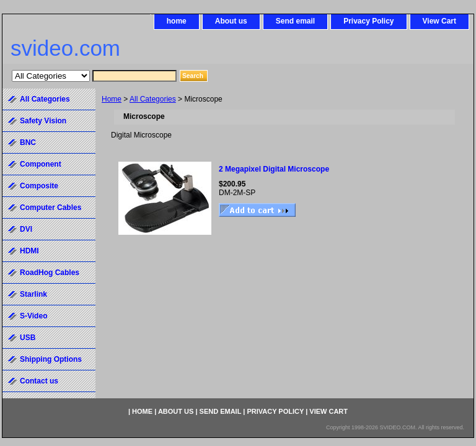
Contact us (39, 381)
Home (111, 99)
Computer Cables (50, 207)
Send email (295, 21)
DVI (26, 229)
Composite (39, 185)
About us (231, 21)
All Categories (153, 99)
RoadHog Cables (49, 272)
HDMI (29, 251)
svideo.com (65, 48)
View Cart (439, 21)
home (177, 21)
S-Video (33, 316)
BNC (28, 142)
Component (40, 164)
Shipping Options (51, 359)
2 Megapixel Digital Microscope (274, 169)
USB (27, 337)
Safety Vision (43, 120)
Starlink (33, 294)
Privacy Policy (368, 21)
